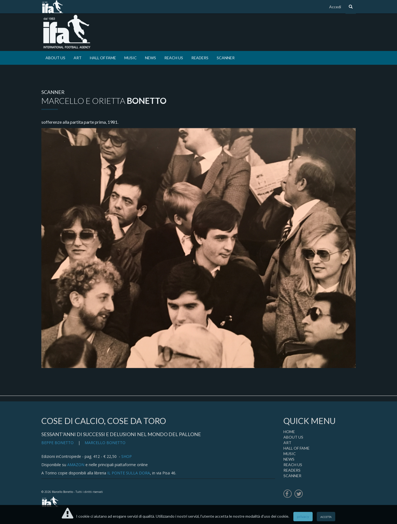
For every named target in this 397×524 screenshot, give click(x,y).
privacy (303, 516)
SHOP (126, 456)
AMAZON (75, 464)
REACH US (173, 57)
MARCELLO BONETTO (105, 442)
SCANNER (226, 57)
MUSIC (130, 57)
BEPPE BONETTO (57, 442)
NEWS (150, 57)
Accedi (335, 6)
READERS (199, 57)
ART (78, 57)
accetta (326, 516)
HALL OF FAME (103, 57)
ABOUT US (55, 57)
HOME (289, 431)
